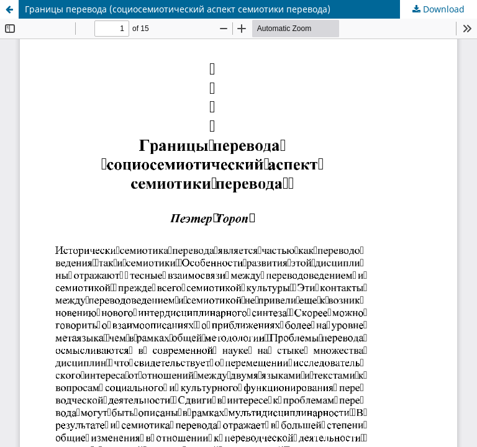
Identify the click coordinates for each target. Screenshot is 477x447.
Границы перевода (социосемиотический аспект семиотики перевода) (177, 9)
